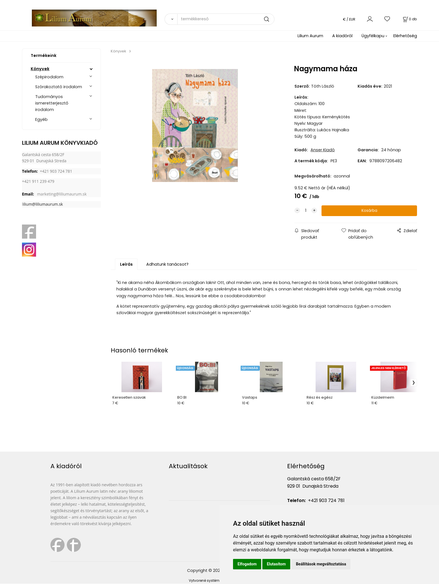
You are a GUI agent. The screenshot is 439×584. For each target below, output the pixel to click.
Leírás (126, 264)
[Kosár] (409, 19)
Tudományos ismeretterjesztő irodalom (51, 103)
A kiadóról (342, 36)
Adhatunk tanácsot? (167, 264)
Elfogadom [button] (247, 564)
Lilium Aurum (310, 36)
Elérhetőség (405, 36)
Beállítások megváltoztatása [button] (321, 564)
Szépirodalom (49, 77)
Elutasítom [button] (276, 564)
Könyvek (40, 69)
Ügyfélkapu (373, 36)
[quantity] (305, 210)
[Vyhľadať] (171, 19)
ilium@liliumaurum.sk (43, 204)
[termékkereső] (225, 19)
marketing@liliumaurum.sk (62, 194)
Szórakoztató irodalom (58, 87)
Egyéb (41, 119)
